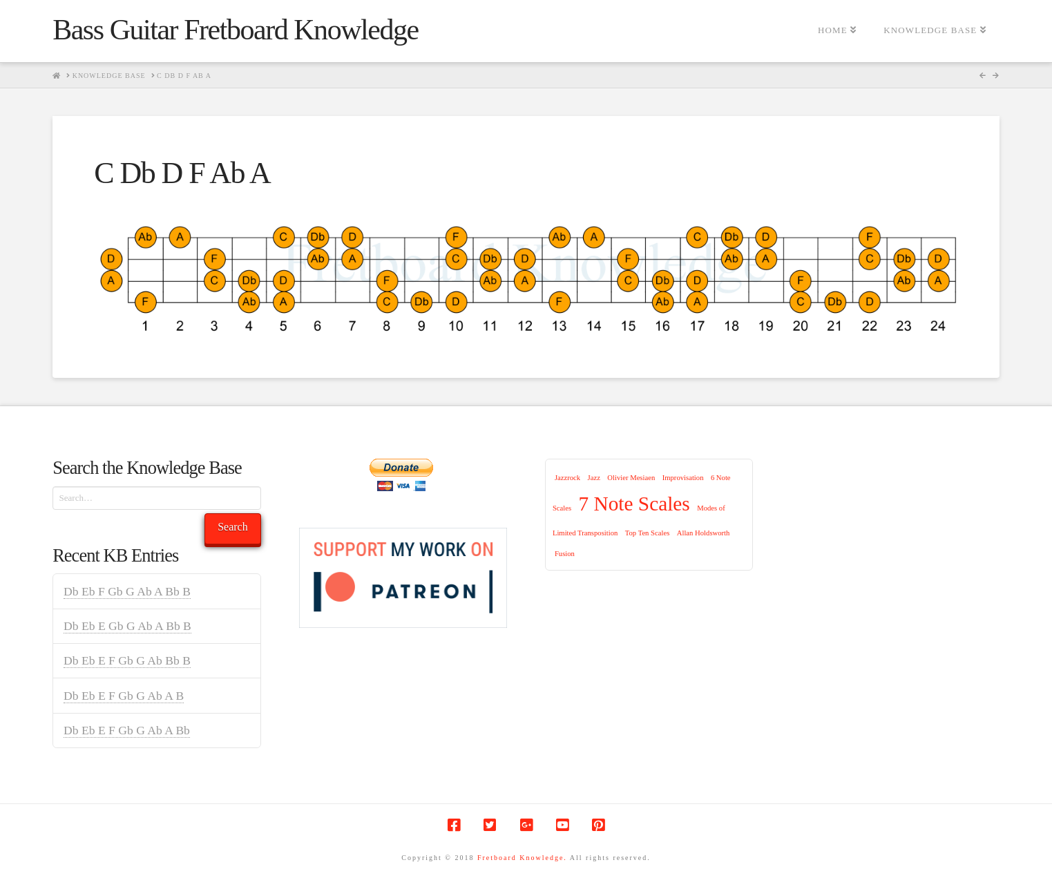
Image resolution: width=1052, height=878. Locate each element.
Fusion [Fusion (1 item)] (565, 553)
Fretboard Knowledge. (522, 857)
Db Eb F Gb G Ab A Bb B (127, 591)
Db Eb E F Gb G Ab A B (124, 696)
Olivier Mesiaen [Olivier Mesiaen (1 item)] (631, 477)
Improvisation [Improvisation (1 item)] (683, 477)
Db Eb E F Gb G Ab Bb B (127, 660)
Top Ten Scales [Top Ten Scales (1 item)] (647, 533)
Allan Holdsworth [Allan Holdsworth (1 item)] (703, 533)
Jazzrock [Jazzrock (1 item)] (567, 477)
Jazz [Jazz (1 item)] (594, 477)
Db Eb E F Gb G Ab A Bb (127, 730)
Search (233, 527)
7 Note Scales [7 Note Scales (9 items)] (634, 504)
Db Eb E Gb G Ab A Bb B (127, 626)
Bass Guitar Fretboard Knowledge (235, 29)
